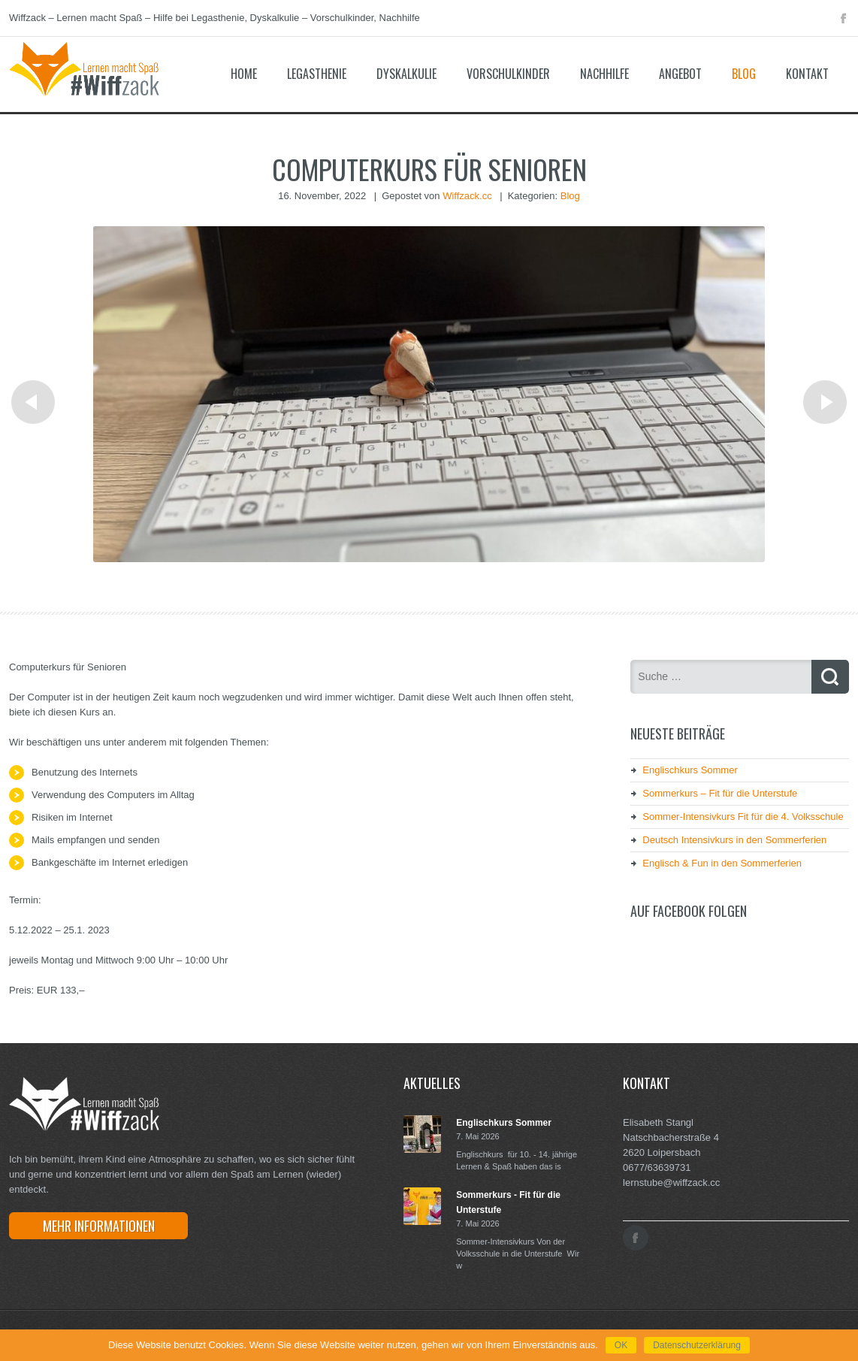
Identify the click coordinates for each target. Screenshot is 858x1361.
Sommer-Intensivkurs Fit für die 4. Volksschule (742, 816)
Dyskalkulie (406, 74)
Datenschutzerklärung (697, 1345)
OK (621, 1345)
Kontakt (807, 74)
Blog (744, 74)
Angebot (680, 74)
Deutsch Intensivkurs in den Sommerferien (734, 839)
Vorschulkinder (508, 74)
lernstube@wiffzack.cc (671, 1182)
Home (244, 74)
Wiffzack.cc (467, 195)
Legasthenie (316, 74)
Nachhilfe (604, 74)
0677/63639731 (656, 1167)
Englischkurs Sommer (689, 770)
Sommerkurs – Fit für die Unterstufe (719, 793)
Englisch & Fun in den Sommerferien (722, 863)
